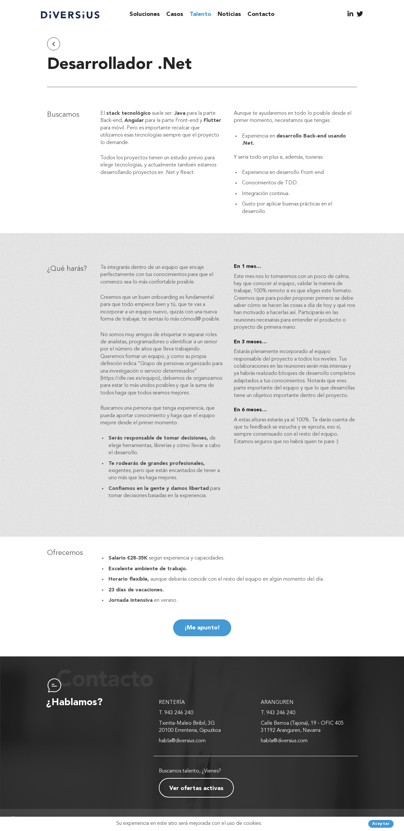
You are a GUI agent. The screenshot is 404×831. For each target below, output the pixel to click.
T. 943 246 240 (176, 713)
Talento (200, 14)
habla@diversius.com (182, 741)
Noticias (229, 14)
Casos (174, 14)
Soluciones (145, 14)
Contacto (260, 14)
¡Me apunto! (202, 628)
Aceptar (381, 824)
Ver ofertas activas (196, 788)
